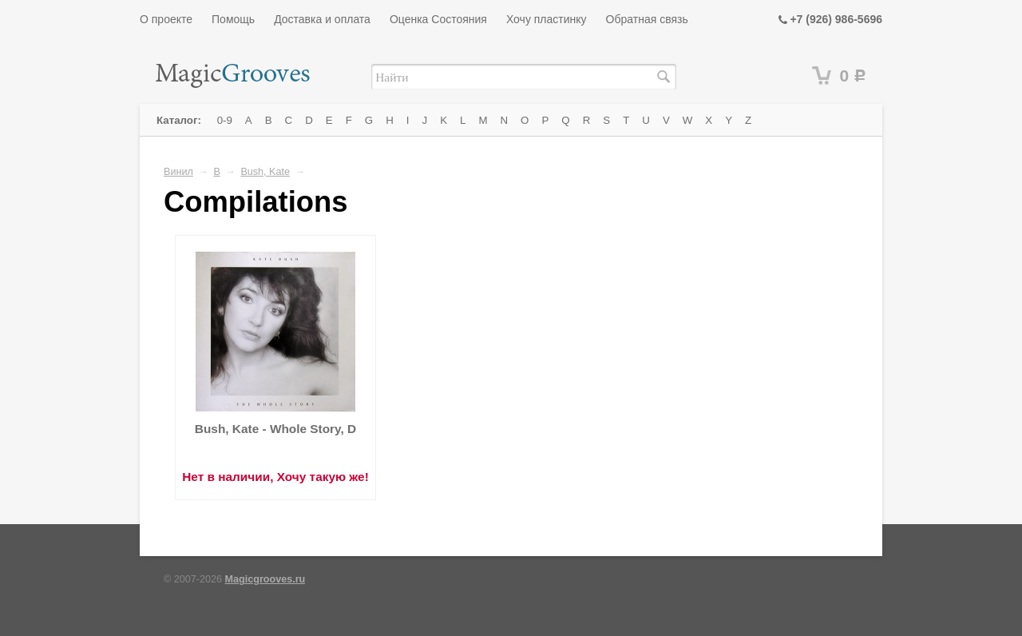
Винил (178, 171)
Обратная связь (647, 19)
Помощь (233, 19)
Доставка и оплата (322, 19)
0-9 (224, 120)
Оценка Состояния (438, 19)
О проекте (166, 19)
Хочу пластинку (546, 19)
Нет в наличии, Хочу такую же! (275, 476)
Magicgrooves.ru (265, 579)
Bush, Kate (265, 171)
